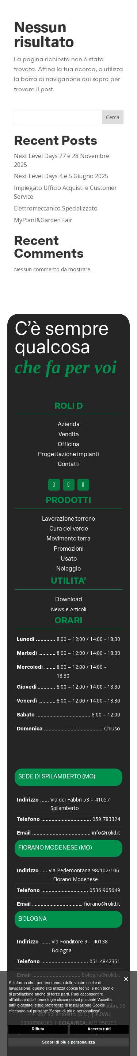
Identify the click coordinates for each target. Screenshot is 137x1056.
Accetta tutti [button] (99, 1029)
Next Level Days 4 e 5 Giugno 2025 (61, 176)
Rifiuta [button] (38, 1029)
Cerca (112, 117)
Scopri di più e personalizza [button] (68, 1042)
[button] (126, 978)
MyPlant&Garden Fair (43, 220)
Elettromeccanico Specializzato (56, 208)
